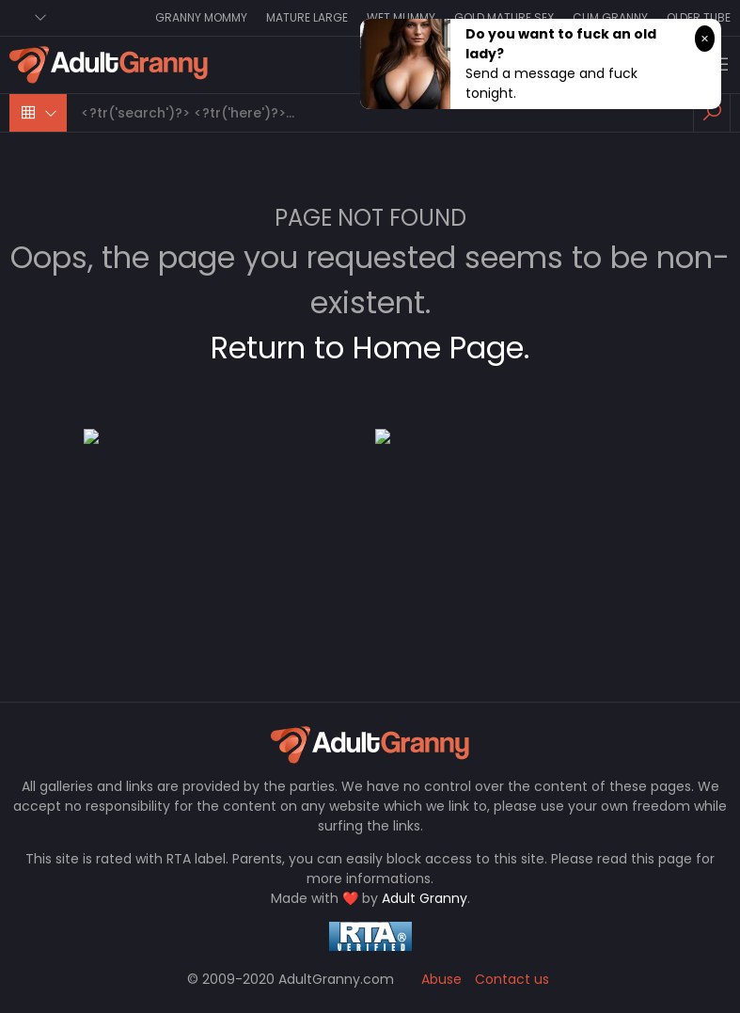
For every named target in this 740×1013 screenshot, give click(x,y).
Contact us (512, 979)
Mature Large (307, 17)
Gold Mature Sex (504, 17)
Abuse (441, 979)
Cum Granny (610, 17)
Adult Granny (424, 898)
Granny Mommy (201, 17)
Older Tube (699, 17)
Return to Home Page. (370, 347)
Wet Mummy (401, 17)
